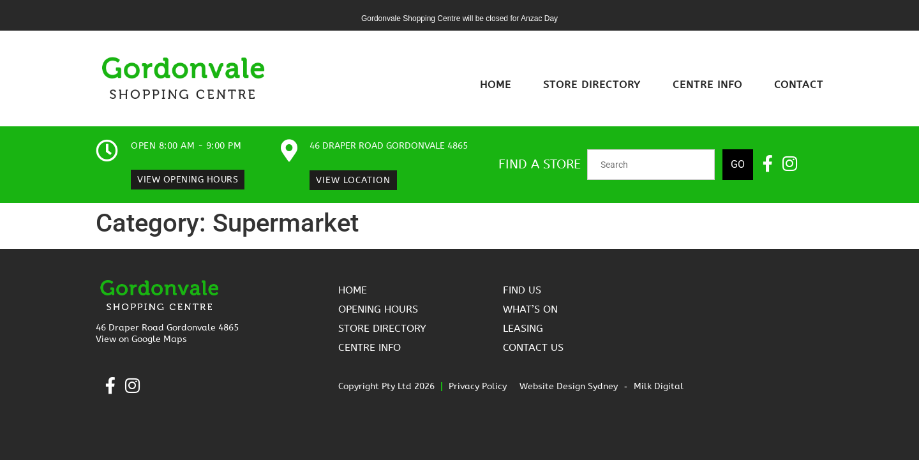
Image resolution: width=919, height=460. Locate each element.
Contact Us (533, 347)
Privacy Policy (478, 386)
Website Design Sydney (568, 386)
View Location (353, 180)
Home (495, 84)
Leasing (523, 328)
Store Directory (592, 84)
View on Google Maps (141, 339)
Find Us (522, 290)
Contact (798, 84)
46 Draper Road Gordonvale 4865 (389, 145)
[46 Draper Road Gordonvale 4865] (289, 150)
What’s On (530, 309)
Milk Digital (659, 386)
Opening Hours (378, 309)
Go (738, 164)
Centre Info (707, 84)
